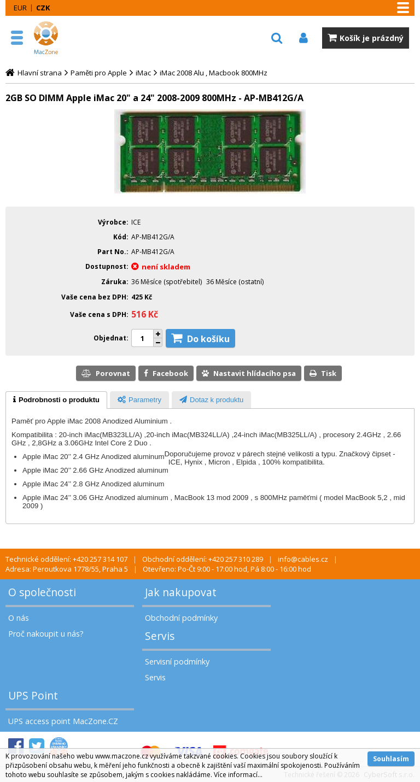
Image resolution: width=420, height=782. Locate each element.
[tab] (56, 400)
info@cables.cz (303, 559)
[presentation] (56, 400)
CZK (43, 8)
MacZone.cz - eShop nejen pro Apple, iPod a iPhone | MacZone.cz (57, 37)
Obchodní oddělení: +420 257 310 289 (202, 559)
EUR (20, 8)
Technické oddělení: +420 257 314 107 (66, 559)
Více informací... (238, 774)
